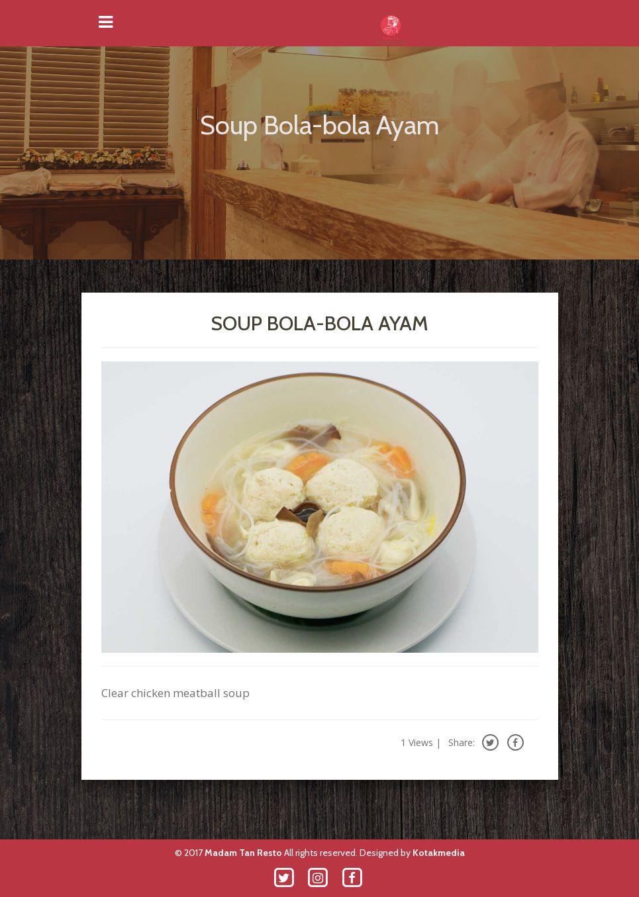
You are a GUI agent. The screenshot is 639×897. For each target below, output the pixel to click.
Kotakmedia (439, 853)
